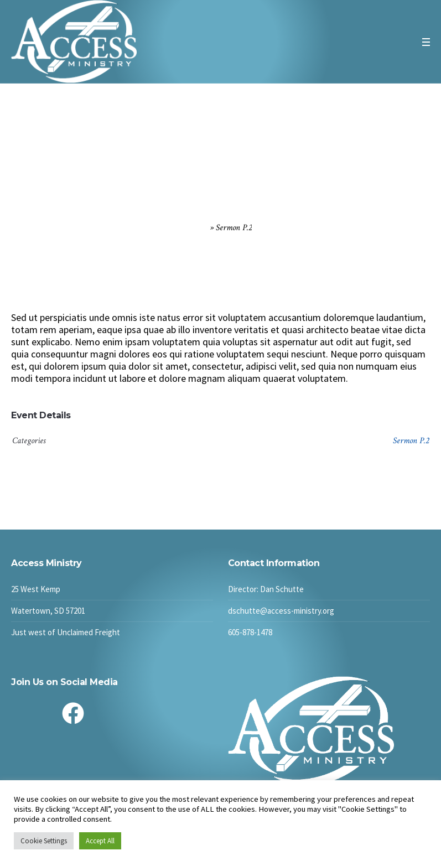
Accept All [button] (100, 841)
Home (198, 228)
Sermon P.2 (411, 441)
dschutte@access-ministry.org (281, 610)
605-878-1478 (250, 632)
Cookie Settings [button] (43, 841)
